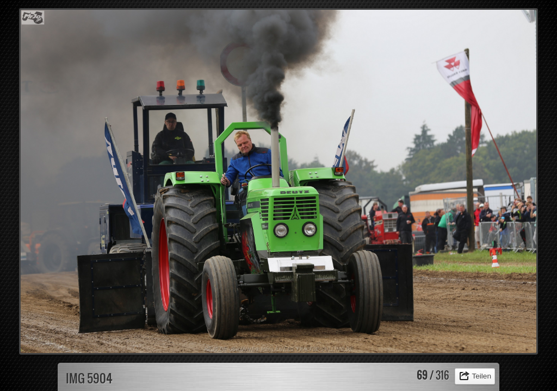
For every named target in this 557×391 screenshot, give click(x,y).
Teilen (481, 376)
